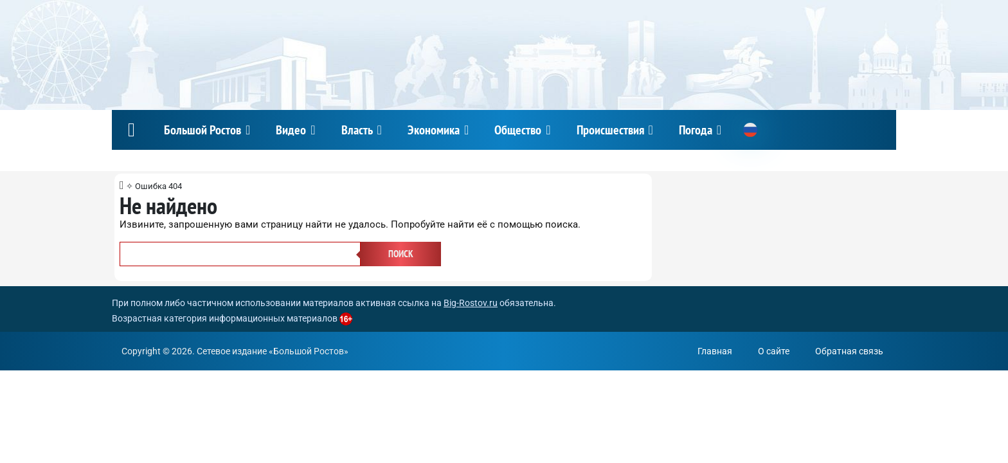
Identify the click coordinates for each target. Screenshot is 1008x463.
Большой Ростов (202, 130)
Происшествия (610, 130)
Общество (517, 130)
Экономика (434, 130)
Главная (715, 351)
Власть (357, 130)
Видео (291, 130)
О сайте (773, 351)
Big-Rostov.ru (471, 303)
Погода (695, 130)
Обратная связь (849, 351)
